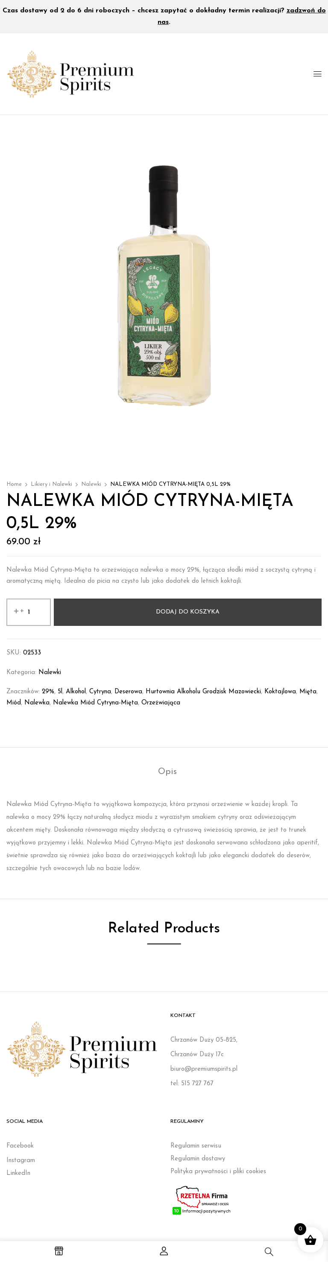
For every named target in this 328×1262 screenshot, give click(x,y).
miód (13, 703)
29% (48, 692)
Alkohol (76, 692)
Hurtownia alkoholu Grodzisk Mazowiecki (203, 692)
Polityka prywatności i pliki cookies (218, 1172)
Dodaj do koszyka (188, 612)
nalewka (37, 703)
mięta (307, 692)
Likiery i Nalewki (51, 484)
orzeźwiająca (160, 703)
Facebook (20, 1146)
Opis (167, 772)
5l (60, 692)
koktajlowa (280, 692)
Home (14, 484)
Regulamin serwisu (195, 1146)
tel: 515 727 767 (192, 1084)
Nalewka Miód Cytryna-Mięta (95, 703)
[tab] (167, 773)
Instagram (20, 1160)
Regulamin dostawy (197, 1159)
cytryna (100, 692)
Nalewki (91, 484)
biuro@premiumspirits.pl (203, 1069)
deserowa (128, 692)
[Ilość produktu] (28, 612)
